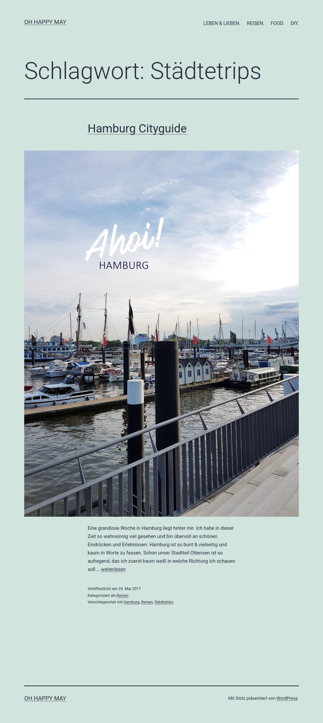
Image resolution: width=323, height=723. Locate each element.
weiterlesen (113, 569)
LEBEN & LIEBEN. (222, 23)
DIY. (295, 23)
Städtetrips (163, 602)
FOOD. (277, 23)
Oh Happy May (45, 22)
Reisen (122, 595)
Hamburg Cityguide (137, 128)
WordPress (287, 698)
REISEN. (255, 23)
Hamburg (131, 602)
